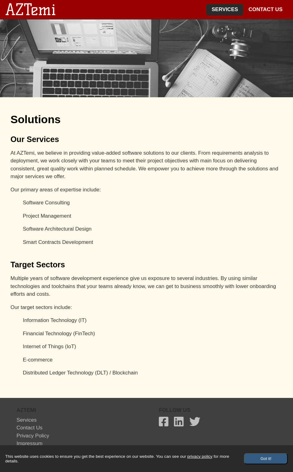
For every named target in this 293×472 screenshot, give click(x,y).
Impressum (30, 443)
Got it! (265, 458)
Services (225, 9)
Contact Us (266, 9)
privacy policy (33, 436)
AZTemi (30, 9)
